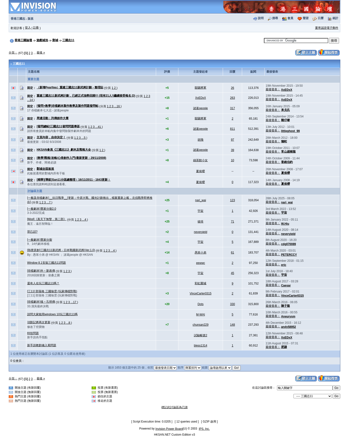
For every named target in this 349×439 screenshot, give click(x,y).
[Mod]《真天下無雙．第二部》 (46, 219)
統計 (335, 18)
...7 (49, 202)
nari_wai (200, 200)
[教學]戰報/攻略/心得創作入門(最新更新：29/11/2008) (71, 158)
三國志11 (68, 40)
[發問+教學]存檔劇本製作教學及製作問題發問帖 (67, 106)
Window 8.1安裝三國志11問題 (46, 262)
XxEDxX (286, 90)
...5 (83, 137)
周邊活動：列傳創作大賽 (53, 118)
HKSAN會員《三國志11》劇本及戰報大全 (64, 149)
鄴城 (55, 40)
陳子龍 (285, 306)
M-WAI (200, 314)
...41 (98, 127)
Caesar (286, 285)
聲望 (306, 18)
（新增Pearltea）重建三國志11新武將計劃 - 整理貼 (70, 87)
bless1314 (200, 345)
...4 (84, 219)
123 (232, 200)
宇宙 (200, 211)
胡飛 (200, 139)
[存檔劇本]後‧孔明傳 (41, 301)
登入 (28, 27)
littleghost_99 (290, 131)
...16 (117, 106)
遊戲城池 (42, 40)
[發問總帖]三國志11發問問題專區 (58, 126)
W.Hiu (285, 223)
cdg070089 (288, 244)
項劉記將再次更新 (38, 322)
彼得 (200, 221)
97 (232, 139)
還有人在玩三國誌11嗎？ (43, 283)
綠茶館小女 (200, 160)
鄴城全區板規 (45, 168)
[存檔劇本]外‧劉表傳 (41, 270)
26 (232, 88)
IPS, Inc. (204, 429)
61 (232, 252)
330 (232, 304)
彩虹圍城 (200, 283)
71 (232, 221)
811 (232, 129)
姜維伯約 (287, 162)
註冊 (36, 27)
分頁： (13, 52)
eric (283, 265)
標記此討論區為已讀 (174, 407)
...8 (68, 322)
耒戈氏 (285, 110)
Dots (201, 304)
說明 (261, 18)
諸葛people (200, 108)
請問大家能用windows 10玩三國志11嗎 (52, 314)
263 (232, 98)
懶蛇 (284, 141)
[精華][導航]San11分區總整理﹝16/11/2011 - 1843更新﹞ (74, 179)
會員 (290, 18)
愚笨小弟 (200, 252)
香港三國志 (18, 18)
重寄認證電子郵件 (326, 28)
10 (232, 160)
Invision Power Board (169, 429)
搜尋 (275, 18)
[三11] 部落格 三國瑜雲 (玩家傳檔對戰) (52, 291)
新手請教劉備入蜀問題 (41, 345)
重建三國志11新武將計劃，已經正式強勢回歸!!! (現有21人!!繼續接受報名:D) (86, 95)
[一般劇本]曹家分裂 (39, 239)
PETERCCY (289, 254)
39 (232, 150)
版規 (30, 18)
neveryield (200, 232)
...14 (30, 100)
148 (232, 324)
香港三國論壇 (23, 40)
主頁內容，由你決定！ (51, 137)
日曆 (321, 18)
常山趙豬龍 (288, 151)
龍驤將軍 (200, 87)
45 (232, 273)
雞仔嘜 (285, 120)
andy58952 (288, 327)
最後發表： (273, 89)
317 (232, 108)
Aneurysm (288, 316)
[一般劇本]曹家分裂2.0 (41, 208)
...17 (74, 302)
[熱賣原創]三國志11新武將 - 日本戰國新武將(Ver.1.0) (61, 250)
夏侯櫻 (200, 171)
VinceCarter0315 (201, 293)
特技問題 (33, 333)
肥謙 (284, 347)
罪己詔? (32, 231)
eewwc (200, 263)
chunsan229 (200, 324)
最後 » (41, 52)
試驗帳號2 (200, 335)
